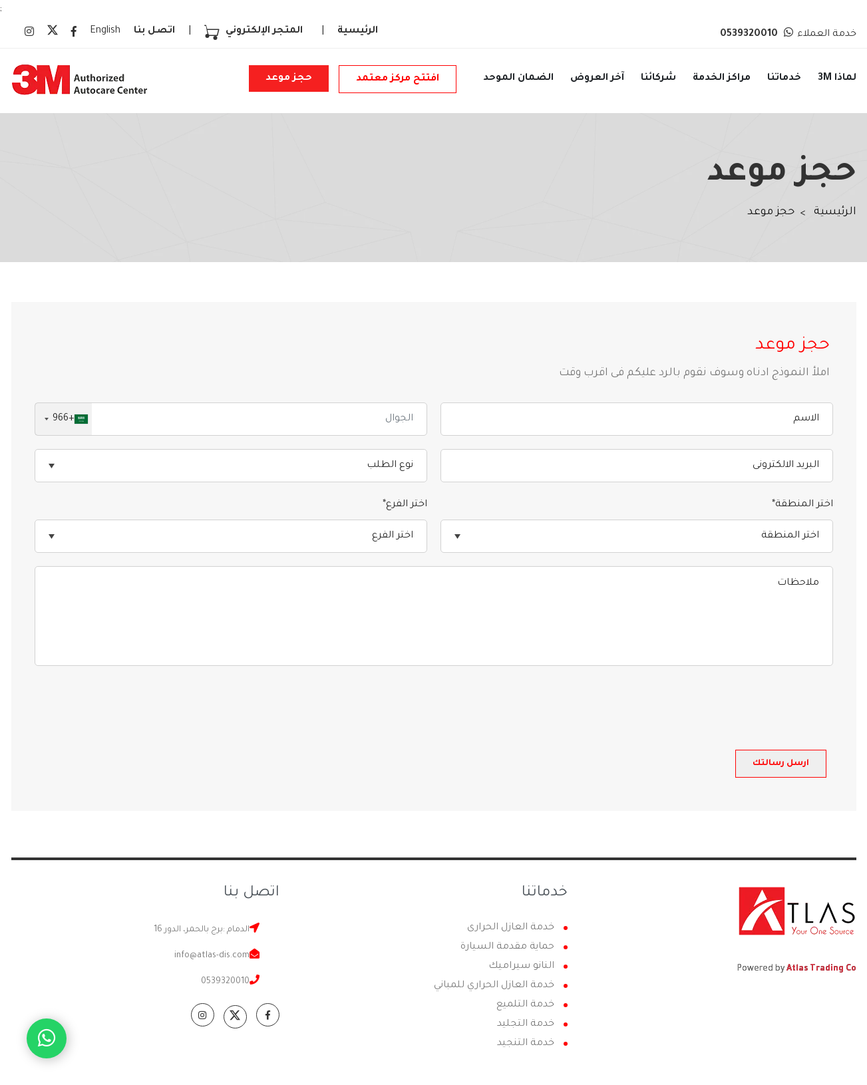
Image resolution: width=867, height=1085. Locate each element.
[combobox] (63, 419)
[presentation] (732, 705)
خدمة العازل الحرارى (510, 928)
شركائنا (658, 78)
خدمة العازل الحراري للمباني (494, 986)
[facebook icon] (74, 33)
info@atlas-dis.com (212, 956)
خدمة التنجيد (525, 1043)
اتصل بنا (154, 31)
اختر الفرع (405, 505)
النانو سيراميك (521, 966)
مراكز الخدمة (722, 78)
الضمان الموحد (518, 78)
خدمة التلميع (525, 1005)
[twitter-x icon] (52, 34)
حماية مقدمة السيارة (507, 947)
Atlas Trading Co (821, 969)
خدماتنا (784, 78)
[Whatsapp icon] (47, 1038)
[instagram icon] (29, 33)
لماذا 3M (837, 78)
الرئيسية (357, 31)
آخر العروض (597, 78)
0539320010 (225, 982)
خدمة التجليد (525, 1024)
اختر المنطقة (802, 505)
